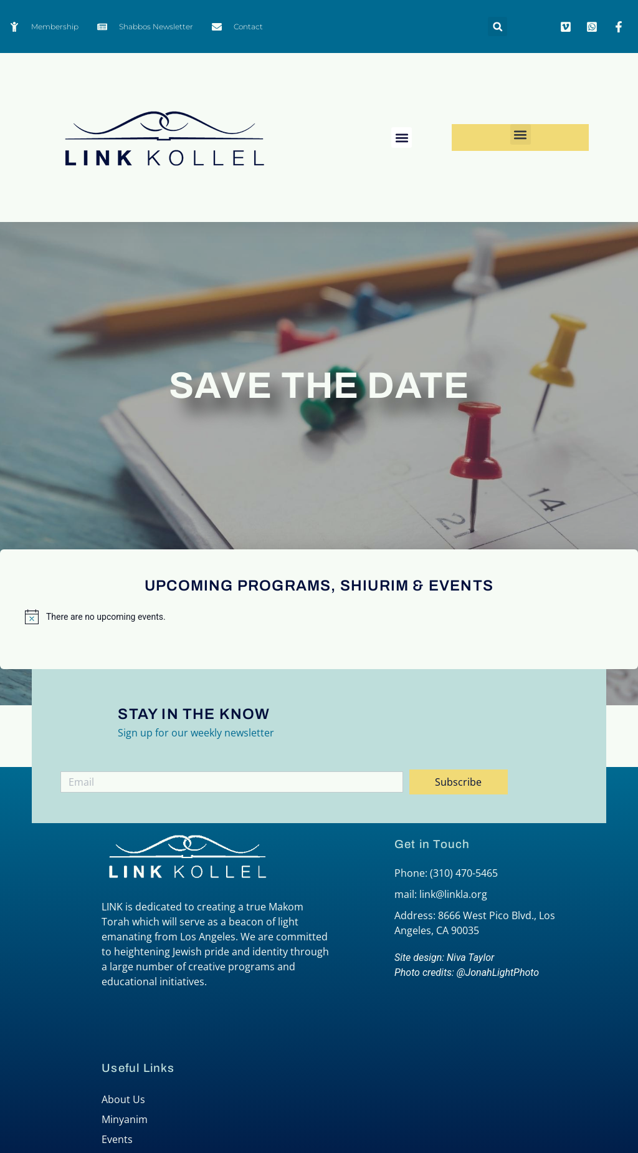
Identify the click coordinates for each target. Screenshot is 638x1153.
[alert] (319, 616)
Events (117, 1139)
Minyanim (125, 1119)
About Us (123, 1099)
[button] (497, 26)
